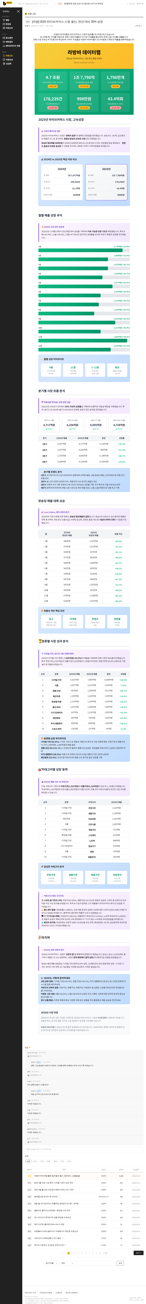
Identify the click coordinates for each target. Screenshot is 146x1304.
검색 (120, 1263)
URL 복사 (138, 26)
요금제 (7, 63)
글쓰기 (138, 1253)
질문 (48, 1161)
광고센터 (8, 38)
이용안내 (8, 59)
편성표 (7, 24)
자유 (62, 1161)
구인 (42, 1161)
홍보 (55, 1161)
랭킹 (6, 20)
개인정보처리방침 (46, 1293)
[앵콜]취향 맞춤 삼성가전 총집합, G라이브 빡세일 (83, 3)
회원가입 (140, 4)
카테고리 (8, 28)
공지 (35, 1161)
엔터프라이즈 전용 (11, 46)
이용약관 (59, 1293)
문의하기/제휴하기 (72, 1293)
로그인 (132, 4)
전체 (28, 1161)
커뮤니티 (8, 55)
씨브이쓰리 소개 (30, 1293)
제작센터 (8, 42)
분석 (69, 1161)
